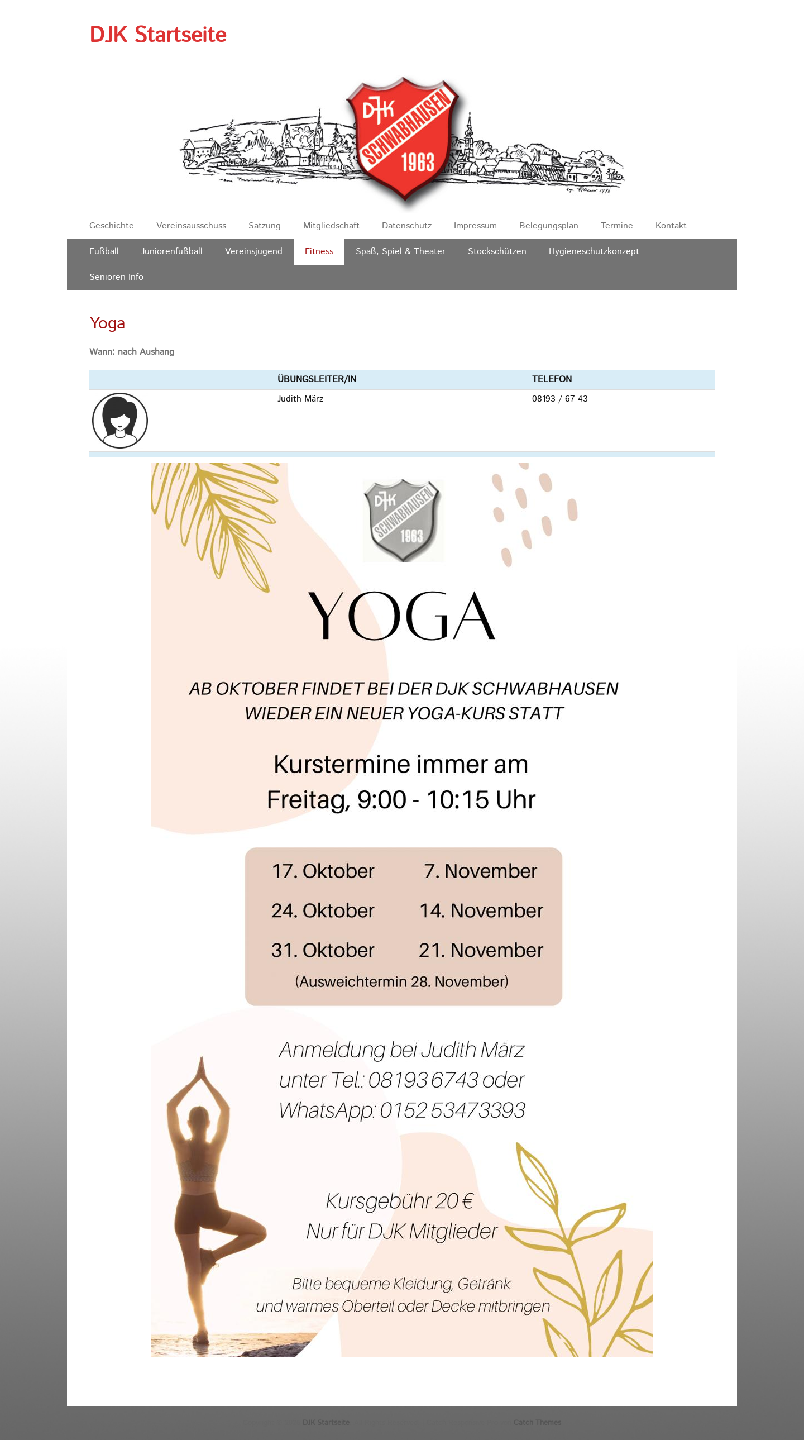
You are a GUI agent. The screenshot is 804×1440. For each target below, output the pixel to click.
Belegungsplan (548, 226)
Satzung (264, 226)
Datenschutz (407, 226)
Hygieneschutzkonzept (594, 251)
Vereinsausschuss (191, 226)
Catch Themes (537, 1423)
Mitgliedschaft (331, 226)
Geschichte (111, 226)
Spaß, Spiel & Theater (401, 251)
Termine (617, 226)
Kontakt (671, 226)
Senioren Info (116, 277)
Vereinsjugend (254, 251)
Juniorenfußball (172, 251)
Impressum (475, 226)
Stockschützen (497, 251)
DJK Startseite (157, 36)
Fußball (104, 251)
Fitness (319, 251)
